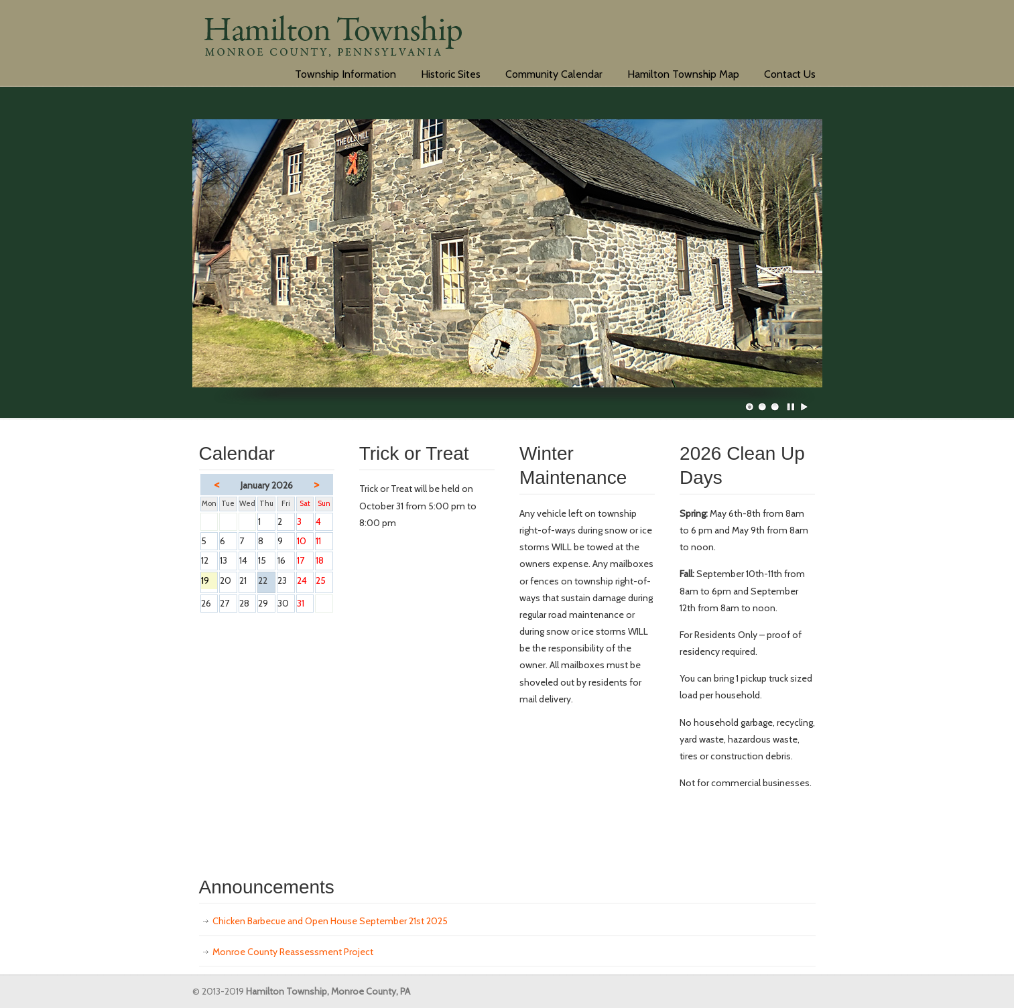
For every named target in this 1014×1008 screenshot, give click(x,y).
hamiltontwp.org (333, 40)
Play (804, 407)
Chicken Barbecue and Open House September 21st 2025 (330, 921)
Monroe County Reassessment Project (292, 952)
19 (209, 581)
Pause (791, 407)
